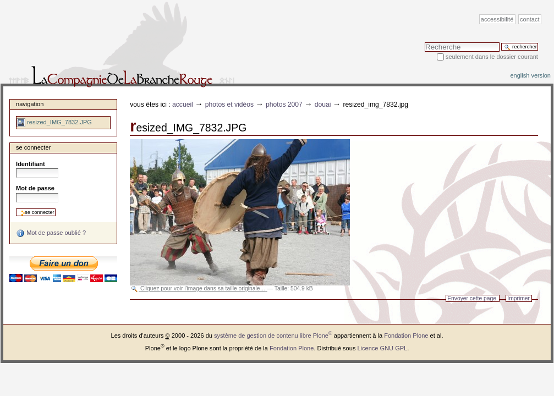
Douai (323, 104)
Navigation (29, 104)
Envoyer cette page (471, 298)
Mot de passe (35, 188)
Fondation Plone (406, 335)
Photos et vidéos (229, 104)
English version (530, 75)
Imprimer (518, 298)
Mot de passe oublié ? (51, 233)
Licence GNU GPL (382, 348)
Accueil (182, 104)
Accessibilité (497, 19)
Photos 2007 (284, 104)
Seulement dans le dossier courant (492, 56)
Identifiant (30, 164)
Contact (530, 19)
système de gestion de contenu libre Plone (273, 335)
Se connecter (33, 147)
